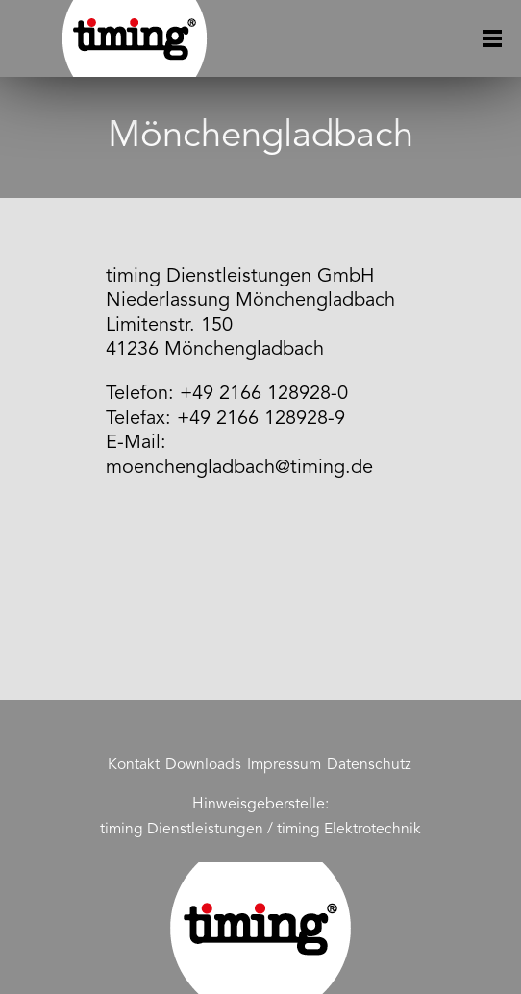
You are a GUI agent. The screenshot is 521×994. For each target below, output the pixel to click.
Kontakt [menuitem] (134, 765)
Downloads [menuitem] (203, 765)
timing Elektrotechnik (349, 829)
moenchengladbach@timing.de (239, 468)
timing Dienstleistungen (181, 829)
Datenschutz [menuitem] (369, 765)
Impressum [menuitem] (284, 765)
